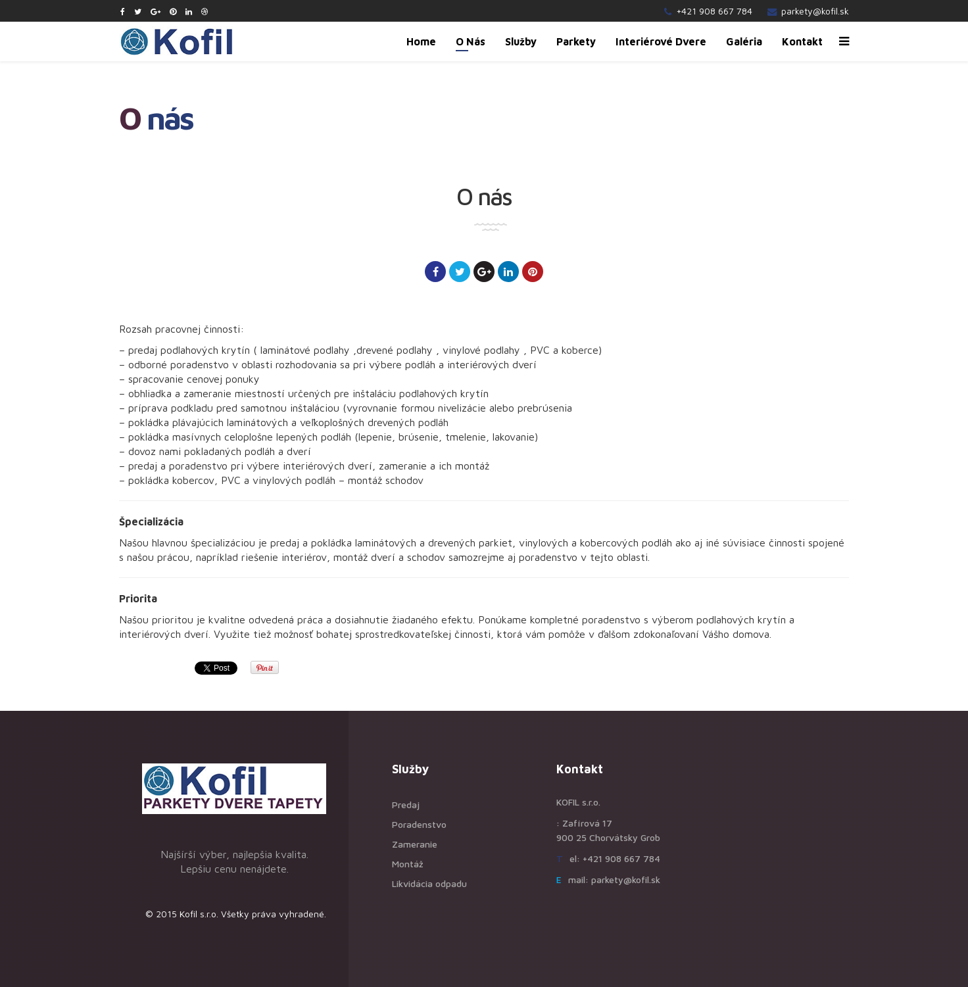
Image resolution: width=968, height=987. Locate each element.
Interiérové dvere (661, 41)
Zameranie (414, 844)
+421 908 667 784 (714, 10)
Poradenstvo (419, 824)
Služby (521, 41)
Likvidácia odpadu (429, 883)
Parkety (576, 41)
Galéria (744, 41)
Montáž (408, 863)
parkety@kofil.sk (815, 10)
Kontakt (802, 41)
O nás (470, 41)
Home (421, 41)
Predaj (406, 804)
